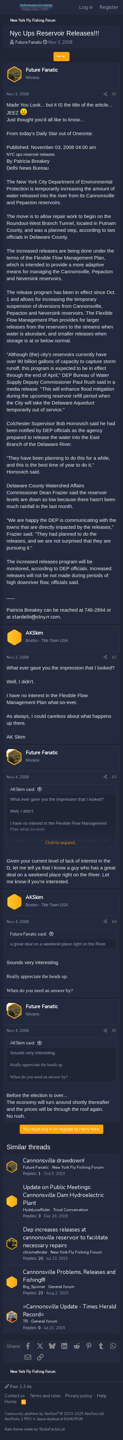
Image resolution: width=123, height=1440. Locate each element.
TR (25, 1321)
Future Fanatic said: (28, 934)
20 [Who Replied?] (40, 1258)
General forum (61, 1286)
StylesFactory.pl (52, 1429)
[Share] (105, 94)
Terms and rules (45, 1396)
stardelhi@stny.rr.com (36, 617)
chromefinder (35, 1252)
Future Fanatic (28, 42)
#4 (114, 921)
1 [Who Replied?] (39, 1173)
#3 (114, 777)
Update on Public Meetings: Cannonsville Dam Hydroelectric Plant (63, 1195)
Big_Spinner (34, 1286)
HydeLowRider (36, 1209)
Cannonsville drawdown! (53, 1160)
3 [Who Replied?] (39, 1216)
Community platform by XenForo (55, 1413)
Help (102, 1396)
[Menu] (9, 7)
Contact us (15, 1396)
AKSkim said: (22, 790)
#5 (114, 1030)
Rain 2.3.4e (18, 1387)
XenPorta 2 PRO (18, 1419)
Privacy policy (78, 1396)
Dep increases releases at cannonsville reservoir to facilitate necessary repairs (65, 1237)
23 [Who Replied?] (40, 1293)
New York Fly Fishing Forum (78, 1167)
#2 (114, 657)
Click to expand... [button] (61, 843)
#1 (114, 94)
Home (10, 1402)
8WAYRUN (73, 1419)
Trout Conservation (70, 1209)
